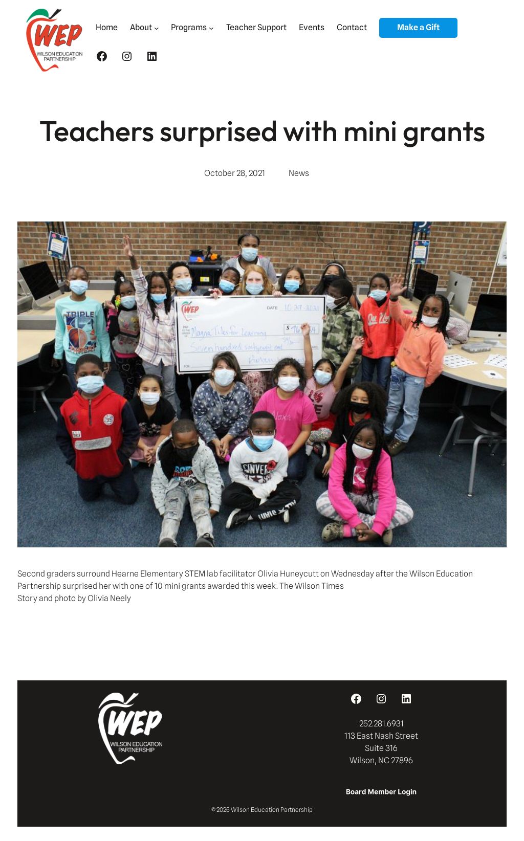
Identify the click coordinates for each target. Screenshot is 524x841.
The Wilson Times (311, 586)
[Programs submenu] (211, 28)
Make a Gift (418, 27)
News (299, 173)
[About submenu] (156, 28)
